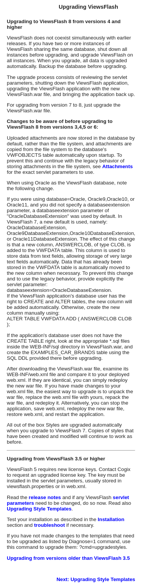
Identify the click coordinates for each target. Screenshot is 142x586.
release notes (45, 497)
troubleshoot (49, 525)
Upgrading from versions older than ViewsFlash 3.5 (68, 558)
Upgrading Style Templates (39, 509)
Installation (111, 519)
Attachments (117, 166)
